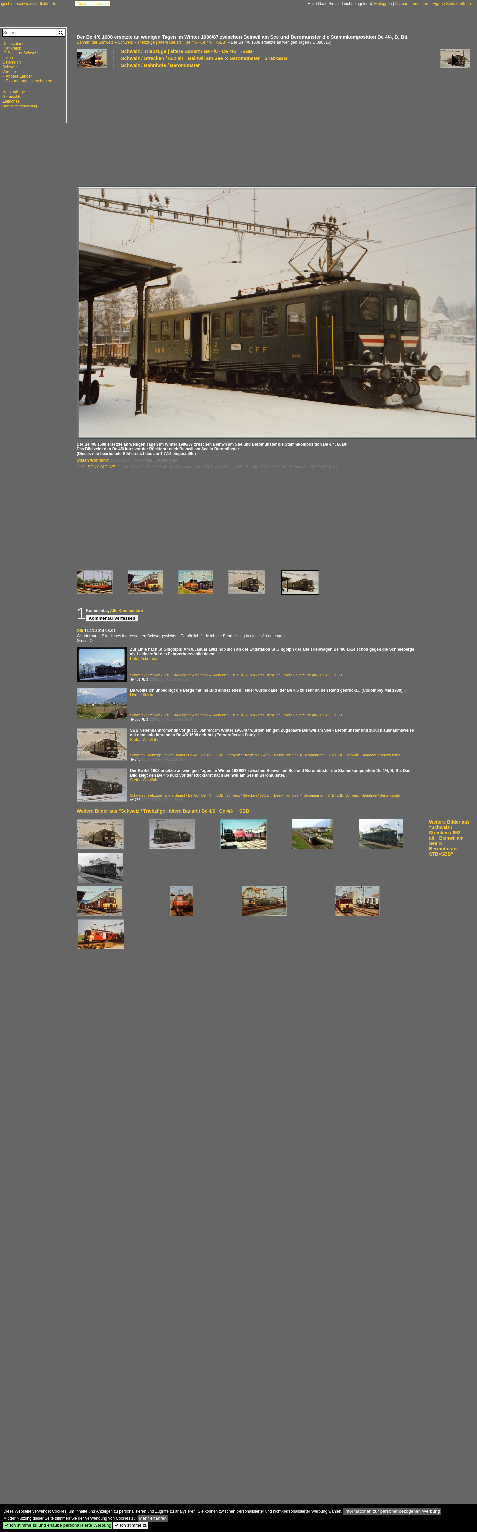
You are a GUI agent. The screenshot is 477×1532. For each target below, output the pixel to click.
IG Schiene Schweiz (20, 53)
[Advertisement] (137, 126)
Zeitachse (11, 101)
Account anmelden (411, 3)
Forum (82, 4)
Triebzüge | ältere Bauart (159, 42)
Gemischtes (12, 96)
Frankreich (11, 48)
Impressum (100, 4)
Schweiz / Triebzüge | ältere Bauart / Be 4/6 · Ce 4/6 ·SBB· (187, 51)
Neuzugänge (13, 92)
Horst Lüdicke (142, 695)
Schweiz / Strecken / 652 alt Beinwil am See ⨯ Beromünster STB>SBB (204, 58)
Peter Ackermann (145, 658)
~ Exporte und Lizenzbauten (27, 81)
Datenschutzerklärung (19, 106)
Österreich (11, 62)
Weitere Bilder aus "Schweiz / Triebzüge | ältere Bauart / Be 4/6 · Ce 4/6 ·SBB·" (165, 811)
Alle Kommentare (126, 610)
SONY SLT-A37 (101, 467)
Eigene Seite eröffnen (451, 3)
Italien (7, 57)
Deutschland (13, 43)
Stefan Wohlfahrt (93, 460)
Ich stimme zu (130, 1525)
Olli (80, 630)
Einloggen (383, 3)
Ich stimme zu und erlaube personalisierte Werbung (57, 1525)
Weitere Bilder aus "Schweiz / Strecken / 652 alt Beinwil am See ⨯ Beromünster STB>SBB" (449, 838)
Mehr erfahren (153, 1518)
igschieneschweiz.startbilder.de (28, 3)
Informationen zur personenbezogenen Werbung (392, 1511)
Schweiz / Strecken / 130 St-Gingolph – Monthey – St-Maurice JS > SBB (188, 675)
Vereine (9, 71)
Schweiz (125, 42)
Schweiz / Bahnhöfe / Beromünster (160, 65)
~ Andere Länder (17, 76)
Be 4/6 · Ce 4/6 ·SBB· (205, 42)
